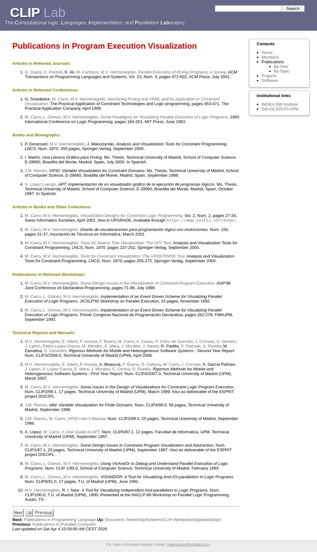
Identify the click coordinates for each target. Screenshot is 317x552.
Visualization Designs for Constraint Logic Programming (131, 215)
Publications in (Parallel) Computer (64, 525)
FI (286, 109)
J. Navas (151, 346)
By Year (281, 66)
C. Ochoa (121, 369)
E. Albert (69, 342)
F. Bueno (108, 342)
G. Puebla (212, 346)
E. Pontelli (53, 72)
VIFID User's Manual (86, 419)
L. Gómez (52, 117)
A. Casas (144, 342)
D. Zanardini (55, 351)
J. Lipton (32, 346)
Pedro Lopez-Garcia (61, 346)
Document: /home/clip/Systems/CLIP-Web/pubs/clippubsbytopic (163, 520)
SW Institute (287, 104)
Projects (269, 75)
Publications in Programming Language (60, 520)
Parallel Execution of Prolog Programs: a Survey (182, 72)
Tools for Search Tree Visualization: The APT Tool (125, 243)
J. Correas (204, 342)
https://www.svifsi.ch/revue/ (201, 220)
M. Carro (60, 99)
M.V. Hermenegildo (118, 72)
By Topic (281, 71)
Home (267, 52)
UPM (294, 109)
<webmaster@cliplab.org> (188, 545)
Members (270, 57)
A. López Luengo (40, 184)
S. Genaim (226, 342)
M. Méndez (92, 346)
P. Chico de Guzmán (174, 342)
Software (270, 80)
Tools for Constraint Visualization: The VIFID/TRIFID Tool (132, 256)
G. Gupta (33, 72)
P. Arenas (88, 342)
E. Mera (112, 346)
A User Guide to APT (80, 432)
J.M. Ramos (36, 170)
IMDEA (268, 104)
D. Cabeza (151, 365)
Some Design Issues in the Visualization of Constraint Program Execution (147, 283)
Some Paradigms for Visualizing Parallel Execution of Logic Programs (164, 117)
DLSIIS (276, 109)
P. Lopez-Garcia (57, 369)
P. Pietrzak (191, 346)
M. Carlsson (87, 72)
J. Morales (130, 346)
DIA (265, 109)
